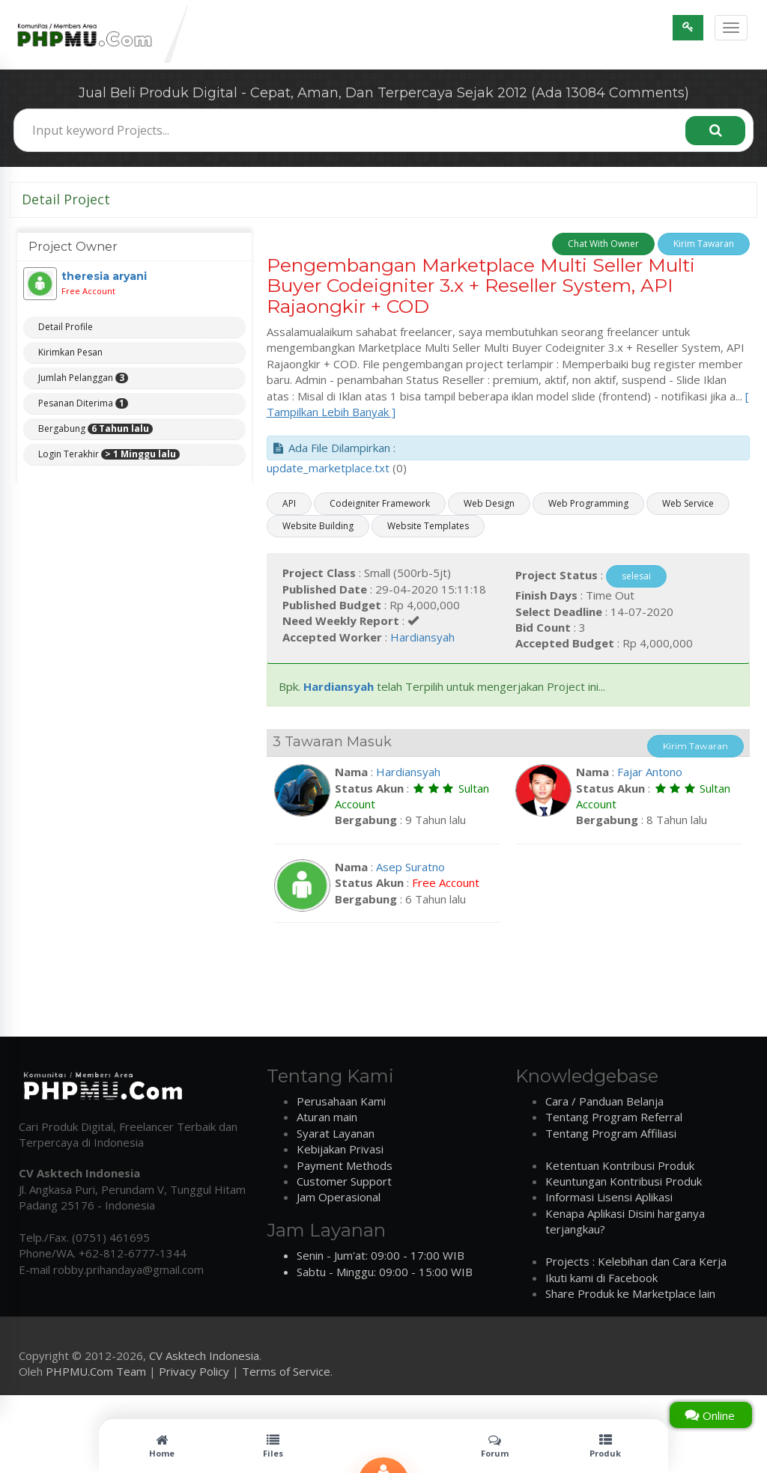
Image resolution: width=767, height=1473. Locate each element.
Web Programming (588, 503)
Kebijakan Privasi (340, 1148)
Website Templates (428, 525)
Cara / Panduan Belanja (604, 1101)
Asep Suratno (410, 866)
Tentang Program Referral (613, 1116)
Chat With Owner (603, 243)
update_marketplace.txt (328, 467)
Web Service (688, 503)
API (289, 503)
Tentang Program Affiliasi (610, 1133)
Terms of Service (286, 1371)
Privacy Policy (194, 1371)
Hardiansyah (422, 636)
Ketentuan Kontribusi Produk (619, 1165)
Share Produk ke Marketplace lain (630, 1293)
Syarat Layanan (336, 1133)
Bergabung (95, 429)
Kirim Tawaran (703, 243)
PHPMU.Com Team (96, 1371)
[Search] (715, 130)
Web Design (489, 503)
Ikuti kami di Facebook (601, 1277)
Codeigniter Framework (380, 503)
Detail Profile (65, 326)
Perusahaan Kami (341, 1101)
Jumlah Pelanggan (83, 378)
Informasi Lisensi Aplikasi (609, 1196)
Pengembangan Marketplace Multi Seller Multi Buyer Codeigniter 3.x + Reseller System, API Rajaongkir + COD (481, 285)
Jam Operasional (339, 1196)
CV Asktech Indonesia (204, 1355)
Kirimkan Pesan (70, 352)
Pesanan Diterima (83, 403)
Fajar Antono (649, 771)
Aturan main (327, 1116)
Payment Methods (344, 1165)
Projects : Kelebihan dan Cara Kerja (636, 1261)
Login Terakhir (109, 454)
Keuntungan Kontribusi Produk (623, 1181)
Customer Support (344, 1181)
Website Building (318, 525)
